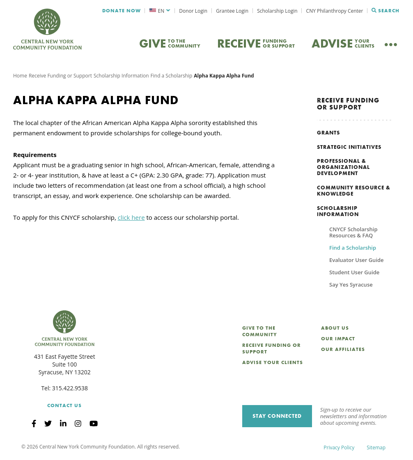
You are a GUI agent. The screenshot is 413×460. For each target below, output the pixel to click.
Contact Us (64, 405)
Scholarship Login (277, 10)
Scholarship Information (121, 75)
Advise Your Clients (272, 362)
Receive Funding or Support (60, 75)
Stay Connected (277, 415)
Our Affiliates (343, 349)
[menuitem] (160, 10)
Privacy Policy (339, 447)
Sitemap (376, 447)
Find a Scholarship (172, 75)
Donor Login (193, 10)
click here (131, 217)
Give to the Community (259, 331)
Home (20, 75)
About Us (335, 328)
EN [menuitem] (161, 10)
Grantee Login (232, 10)
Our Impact (338, 338)
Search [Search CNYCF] (385, 10)
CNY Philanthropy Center (334, 10)
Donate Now (121, 10)
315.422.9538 (70, 388)
